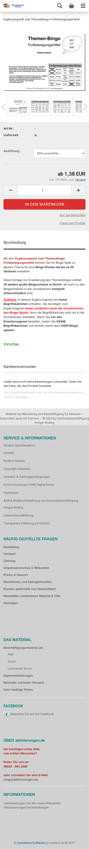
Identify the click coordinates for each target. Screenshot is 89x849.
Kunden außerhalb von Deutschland (30, 589)
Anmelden (21, 397)
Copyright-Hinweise (17, 469)
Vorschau (11, 344)
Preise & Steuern (16, 575)
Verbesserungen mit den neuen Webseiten (32, 803)
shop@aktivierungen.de (21, 779)
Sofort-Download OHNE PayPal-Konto (29, 484)
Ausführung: (12, 151)
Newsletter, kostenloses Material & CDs (32, 596)
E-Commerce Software (29, 843)
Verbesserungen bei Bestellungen (26, 807)
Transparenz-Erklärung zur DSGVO (27, 523)
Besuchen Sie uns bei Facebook (32, 714)
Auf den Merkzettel (72, 215)
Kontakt (9, 453)
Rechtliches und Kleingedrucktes (28, 582)
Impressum (11, 492)
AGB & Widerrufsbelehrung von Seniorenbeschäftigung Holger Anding (41, 504)
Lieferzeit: (11, 135)
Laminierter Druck (20, 668)
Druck (12, 661)
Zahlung (9, 561)
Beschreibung (15, 242)
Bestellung (11, 547)
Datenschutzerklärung (18, 515)
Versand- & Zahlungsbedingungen (27, 476)
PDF (11, 654)
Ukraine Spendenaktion (19, 445)
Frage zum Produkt (72, 223)
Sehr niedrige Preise (18, 689)
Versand (9, 554)
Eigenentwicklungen (18, 675)
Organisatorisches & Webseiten (26, 568)
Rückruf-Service (14, 461)
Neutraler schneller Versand (24, 682)
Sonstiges (11, 603)
